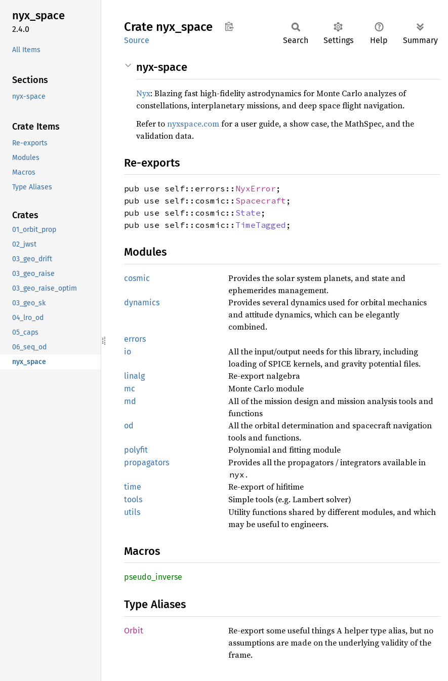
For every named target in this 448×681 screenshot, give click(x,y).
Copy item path (229, 26)
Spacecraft (260, 200)
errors (135, 339)
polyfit (136, 450)
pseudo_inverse (153, 577)
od (129, 425)
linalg (134, 376)
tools (133, 499)
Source (136, 40)
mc (129, 388)
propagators (146, 462)
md (130, 401)
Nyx (143, 93)
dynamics (141, 302)
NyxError (255, 188)
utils (132, 512)
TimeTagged (260, 225)
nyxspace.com (193, 123)
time (132, 487)
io (127, 351)
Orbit (133, 630)
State (248, 213)
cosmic (137, 278)
